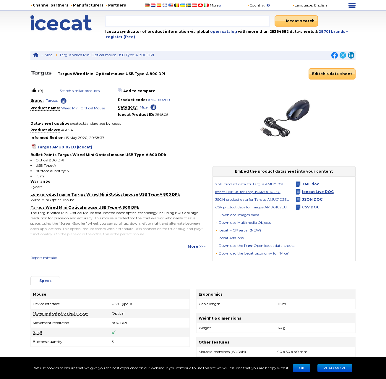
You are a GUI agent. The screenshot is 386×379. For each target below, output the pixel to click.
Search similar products (80, 90)
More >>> (196, 246)
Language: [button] (302, 5)
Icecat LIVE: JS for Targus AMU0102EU (247, 192)
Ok (301, 368)
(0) (40, 90)
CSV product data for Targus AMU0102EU (251, 207)
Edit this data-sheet (332, 74)
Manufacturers (88, 5)
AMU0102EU (159, 100)
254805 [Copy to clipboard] (161, 114)
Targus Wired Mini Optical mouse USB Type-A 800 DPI (106, 55)
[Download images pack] (237, 215)
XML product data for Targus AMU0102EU (251, 184)
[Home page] (67, 22)
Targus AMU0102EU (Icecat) (64, 147)
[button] (243, 222)
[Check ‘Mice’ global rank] (153, 107)
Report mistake (43, 257)
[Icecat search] (296, 21)
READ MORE (334, 368)
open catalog (223, 31)
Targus (52, 100)
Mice (48, 55)
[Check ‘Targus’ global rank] (63, 100)
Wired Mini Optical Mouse (83, 108)
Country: (256, 5)
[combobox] (187, 21)
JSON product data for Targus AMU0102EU (252, 199)
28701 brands (332, 31)
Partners (117, 5)
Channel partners (50, 5)
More (216, 5)
